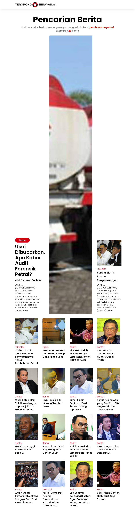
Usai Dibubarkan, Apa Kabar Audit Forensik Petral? (30, 260)
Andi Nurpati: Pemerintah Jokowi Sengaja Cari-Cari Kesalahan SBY (26, 497)
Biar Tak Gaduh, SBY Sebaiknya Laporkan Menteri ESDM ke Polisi (80, 355)
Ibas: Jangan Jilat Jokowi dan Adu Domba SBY (107, 449)
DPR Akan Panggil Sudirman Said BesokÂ (25, 449)
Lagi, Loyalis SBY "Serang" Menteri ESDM (52, 403)
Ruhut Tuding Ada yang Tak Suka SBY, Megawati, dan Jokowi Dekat (108, 404)
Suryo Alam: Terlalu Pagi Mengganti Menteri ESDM (53, 449)
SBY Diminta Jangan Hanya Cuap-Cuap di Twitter (105, 355)
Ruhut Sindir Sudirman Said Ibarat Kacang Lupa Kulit (78, 404)
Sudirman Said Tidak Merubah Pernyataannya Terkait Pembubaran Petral (26, 357)
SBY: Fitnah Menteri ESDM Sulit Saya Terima (108, 496)
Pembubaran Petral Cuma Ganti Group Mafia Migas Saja (53, 353)
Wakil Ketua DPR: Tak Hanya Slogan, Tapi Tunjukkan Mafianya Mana (26, 404)
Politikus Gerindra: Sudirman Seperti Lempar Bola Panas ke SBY (81, 451)
